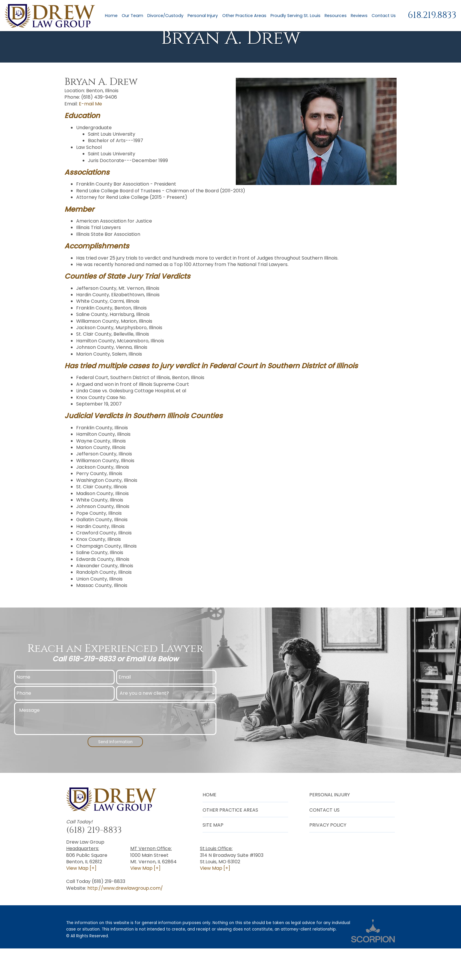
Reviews (358, 16)
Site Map (213, 845)
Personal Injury (202, 16)
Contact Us (382, 16)
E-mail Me (90, 122)
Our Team (131, 16)
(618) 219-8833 (94, 850)
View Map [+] (81, 888)
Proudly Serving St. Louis (294, 16)
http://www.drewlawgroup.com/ (125, 908)
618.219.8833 (432, 16)
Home (110, 16)
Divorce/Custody (164, 16)
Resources (334, 16)
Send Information (115, 761)
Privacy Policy (327, 845)
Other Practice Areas (243, 16)
